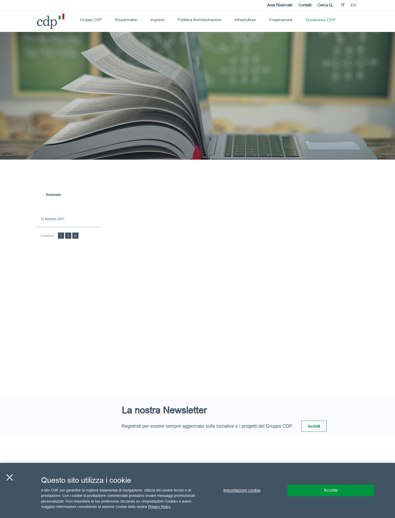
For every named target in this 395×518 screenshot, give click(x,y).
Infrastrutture (245, 20)
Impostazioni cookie (241, 490)
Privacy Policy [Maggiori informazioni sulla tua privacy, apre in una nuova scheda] (159, 507)
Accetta (331, 490)
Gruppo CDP (91, 20)
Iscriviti (314, 426)
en (353, 5)
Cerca (325, 5)
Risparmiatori (126, 20)
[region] (197, 490)
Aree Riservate (279, 5)
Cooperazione (280, 20)
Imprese (157, 20)
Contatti (305, 5)
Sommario (53, 195)
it (343, 5)
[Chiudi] (9, 477)
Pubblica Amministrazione (199, 20)
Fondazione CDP (320, 20)
